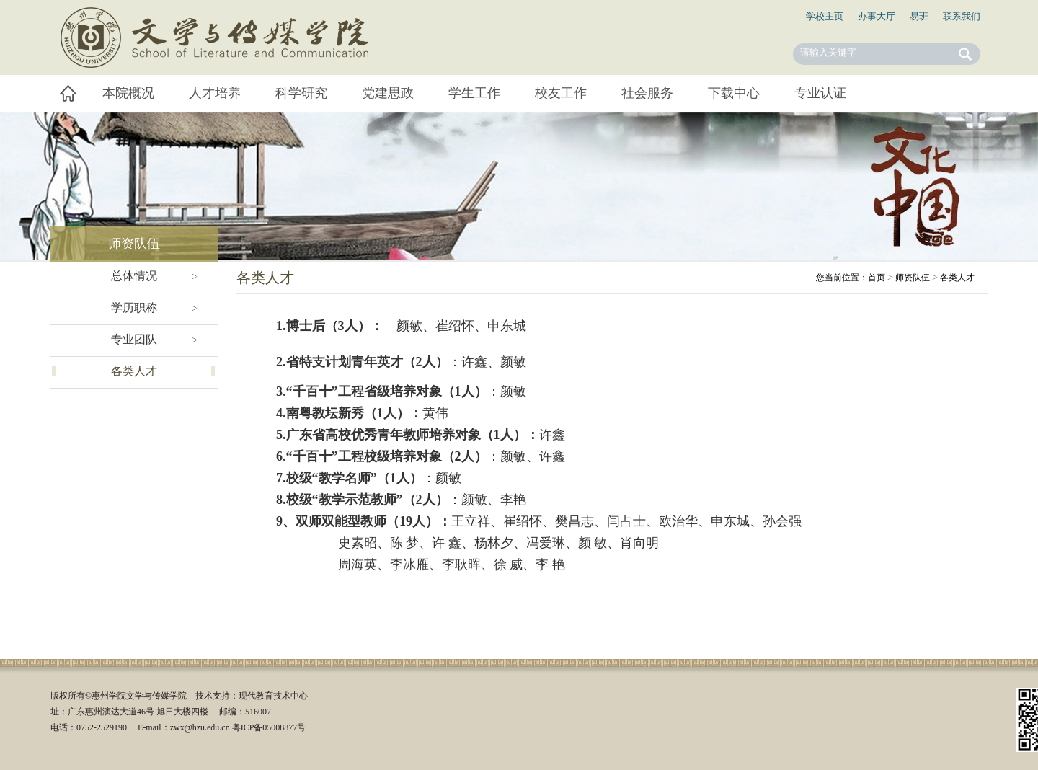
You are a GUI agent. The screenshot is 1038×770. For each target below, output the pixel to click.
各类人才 (957, 278)
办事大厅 (876, 16)
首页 (876, 278)
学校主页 (824, 16)
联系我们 (961, 16)
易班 (919, 16)
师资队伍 (912, 278)
